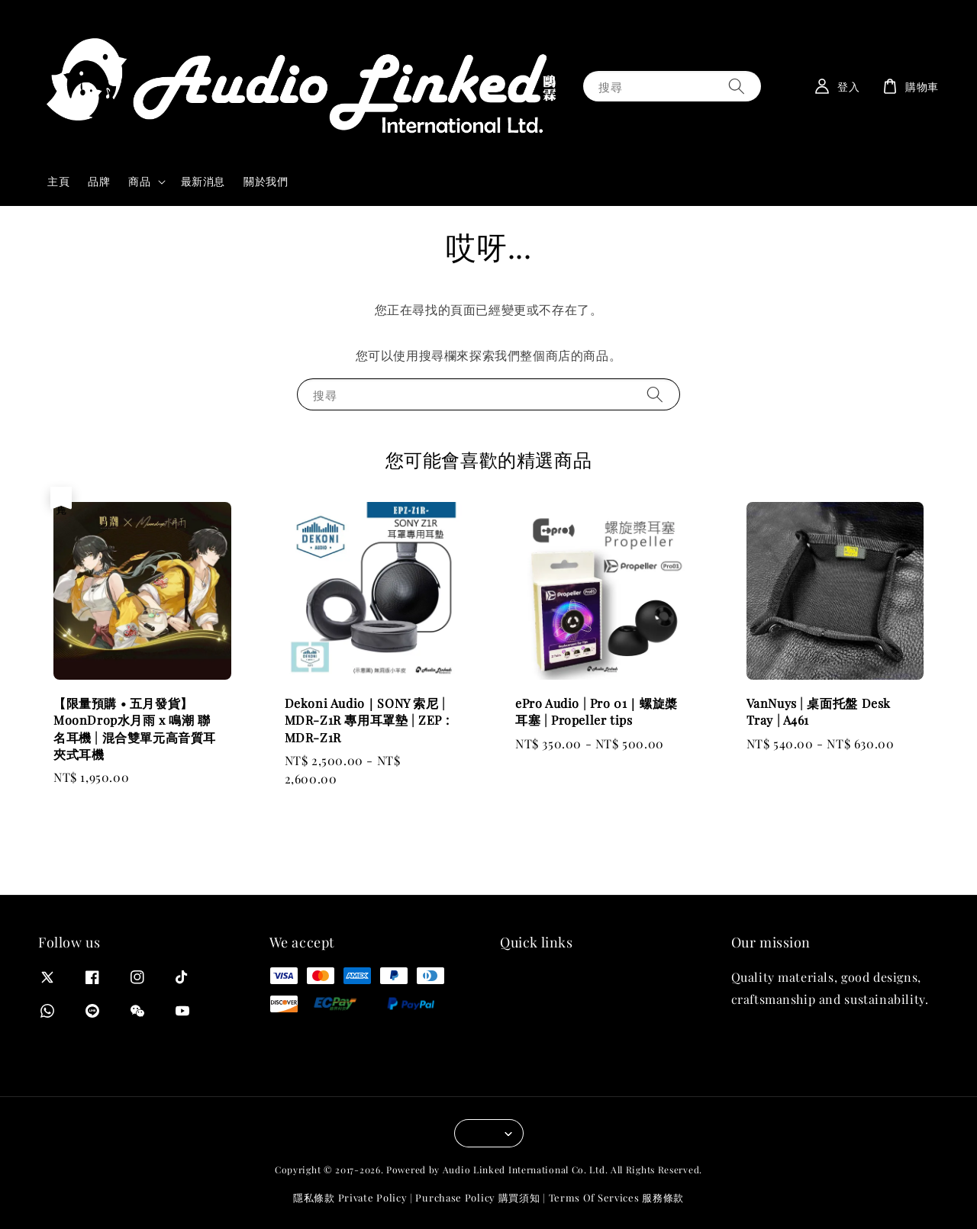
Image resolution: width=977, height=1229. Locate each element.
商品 (139, 181)
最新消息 (203, 181)
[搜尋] (736, 86)
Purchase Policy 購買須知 (477, 1197)
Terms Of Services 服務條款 (616, 1197)
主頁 (58, 181)
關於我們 (265, 181)
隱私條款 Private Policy (350, 1197)
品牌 (99, 181)
